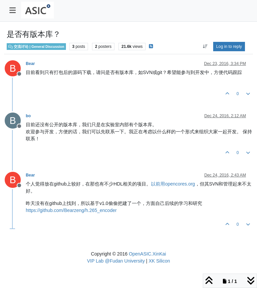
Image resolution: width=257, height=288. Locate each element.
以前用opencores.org (173, 184)
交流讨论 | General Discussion (36, 47)
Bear (30, 63)
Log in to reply (229, 46)
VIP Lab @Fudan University (116, 261)
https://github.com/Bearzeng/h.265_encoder (71, 210)
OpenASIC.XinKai (147, 254)
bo (28, 116)
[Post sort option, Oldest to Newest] (204, 46)
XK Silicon (159, 261)
